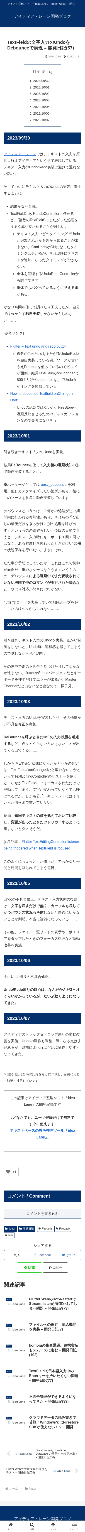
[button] (55, 1267)
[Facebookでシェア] (42, 1255)
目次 (36, 72)
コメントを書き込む (42, 1213)
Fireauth (45, 1228)
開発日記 (26, 1228)
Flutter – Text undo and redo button (38, 346)
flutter (10, 1228)
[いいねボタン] (8, 1171)
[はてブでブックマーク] (68, 1255)
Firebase (63, 1228)
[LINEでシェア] (29, 1267)
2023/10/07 (41, 120)
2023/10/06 (41, 113)
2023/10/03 (41, 100)
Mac (9, 1235)
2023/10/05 (41, 107)
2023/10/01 (41, 87)
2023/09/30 (41, 81)
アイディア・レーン (20, 154)
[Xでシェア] (16, 1255)
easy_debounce (53, 484)
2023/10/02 (41, 94)
